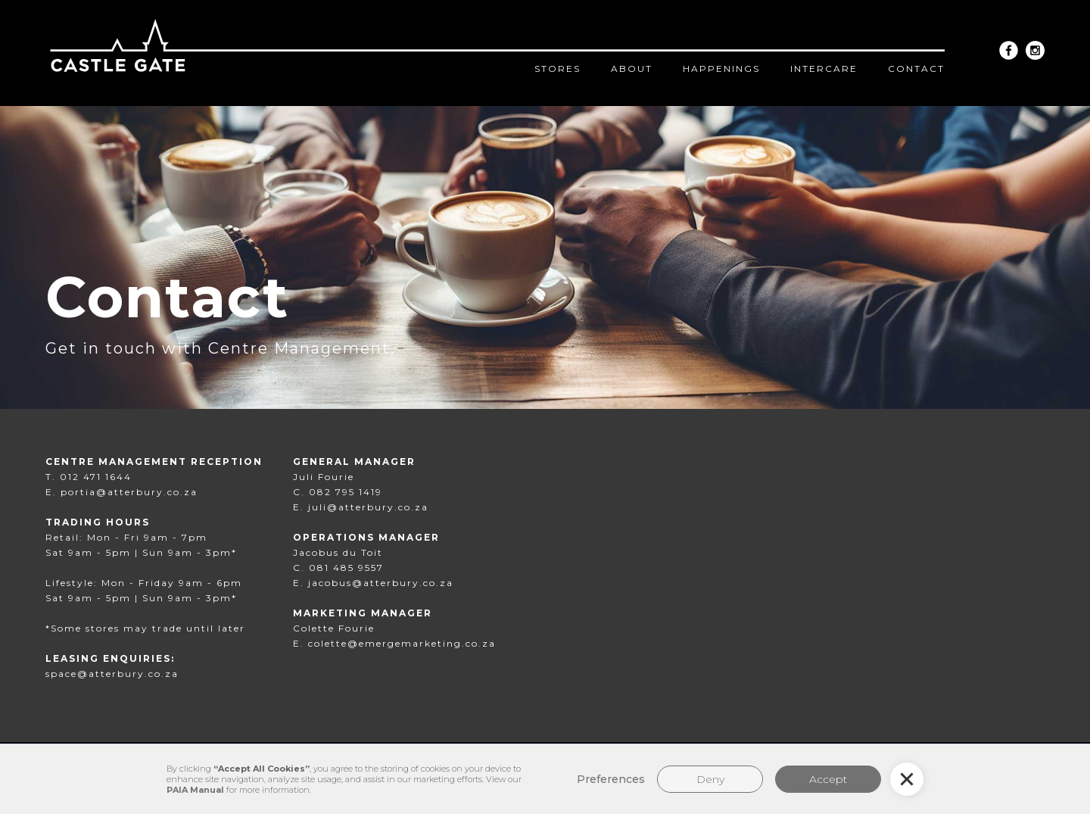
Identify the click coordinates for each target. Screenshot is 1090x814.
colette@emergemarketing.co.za (402, 643)
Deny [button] (710, 779)
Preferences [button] (611, 779)
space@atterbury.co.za (112, 673)
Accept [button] (828, 779)
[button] (906, 779)
